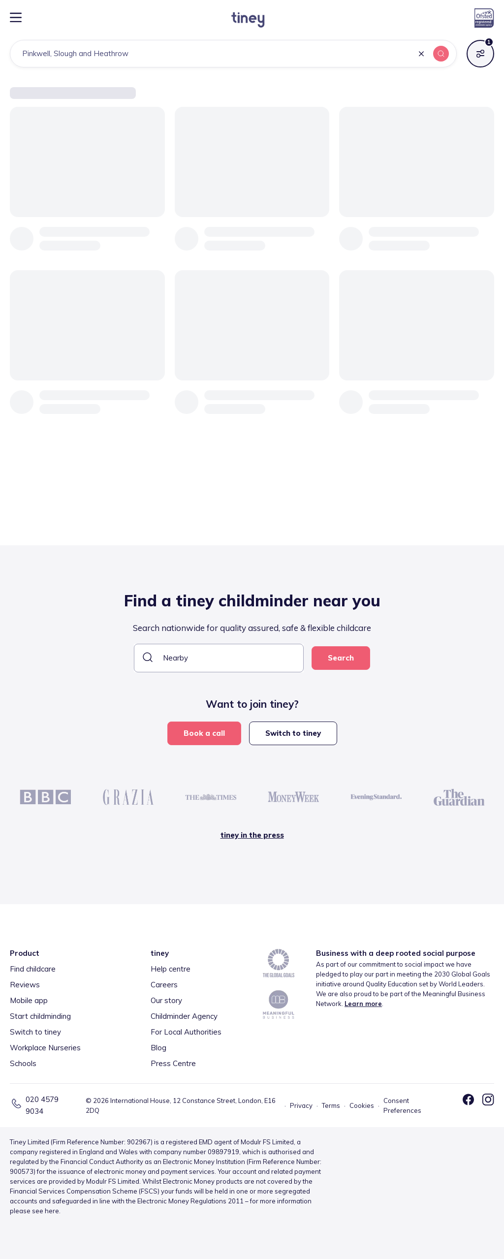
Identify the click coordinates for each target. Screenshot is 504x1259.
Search (341, 657)
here (52, 1211)
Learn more (363, 1003)
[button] (421, 54)
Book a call (204, 733)
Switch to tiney (293, 733)
